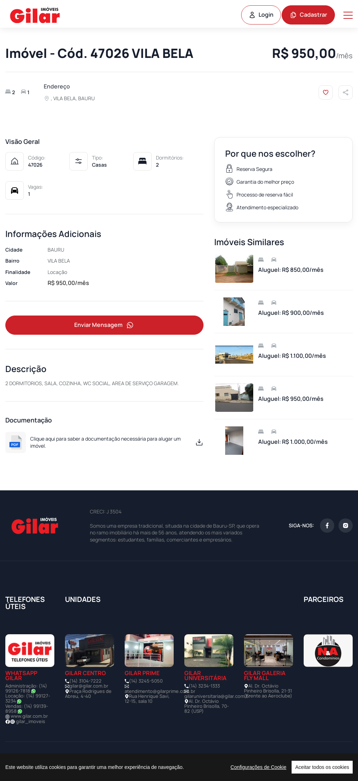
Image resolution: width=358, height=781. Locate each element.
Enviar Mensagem (104, 325)
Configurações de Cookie (258, 767)
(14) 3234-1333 (204, 685)
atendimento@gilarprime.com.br (160, 691)
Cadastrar (308, 14)
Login (261, 14)
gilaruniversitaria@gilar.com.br (217, 696)
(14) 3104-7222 (85, 680)
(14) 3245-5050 (146, 680)
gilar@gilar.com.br (88, 685)
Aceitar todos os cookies (322, 767)
